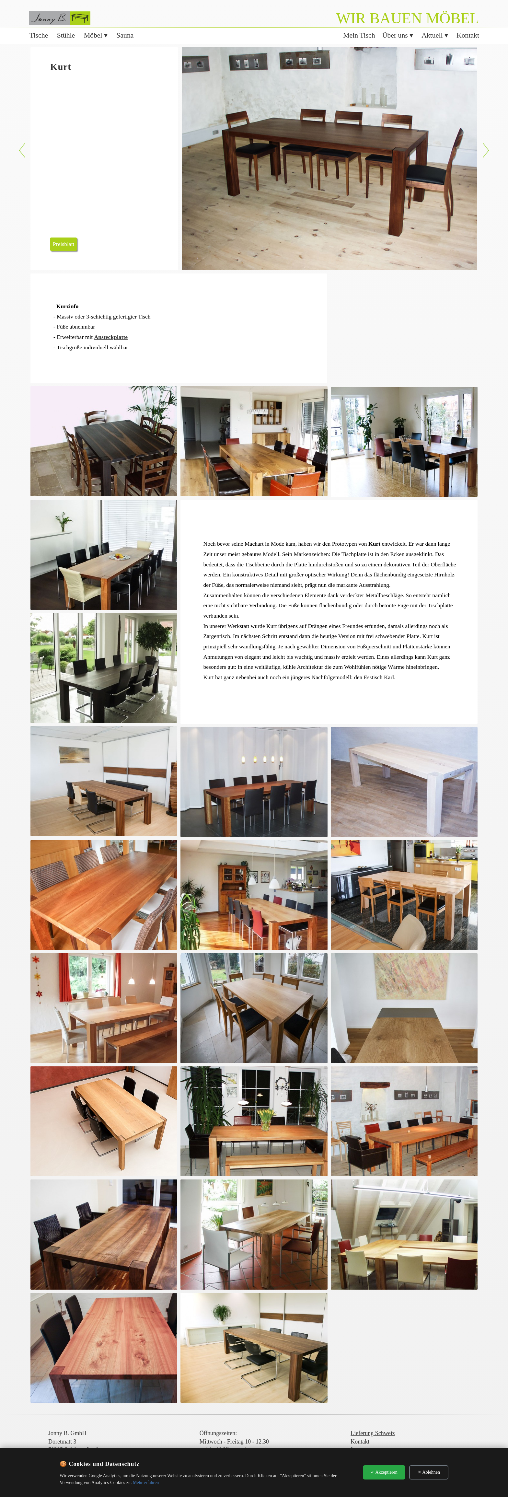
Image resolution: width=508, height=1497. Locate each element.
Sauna (124, 35)
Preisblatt (63, 244)
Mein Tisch (359, 35)
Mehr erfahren (146, 1482)
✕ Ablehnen (429, 1472)
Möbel (94, 35)
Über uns (396, 35)
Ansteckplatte (111, 337)
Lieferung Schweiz (373, 1433)
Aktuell (432, 35)
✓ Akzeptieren (384, 1472)
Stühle (66, 35)
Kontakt (467, 35)
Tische (38, 35)
